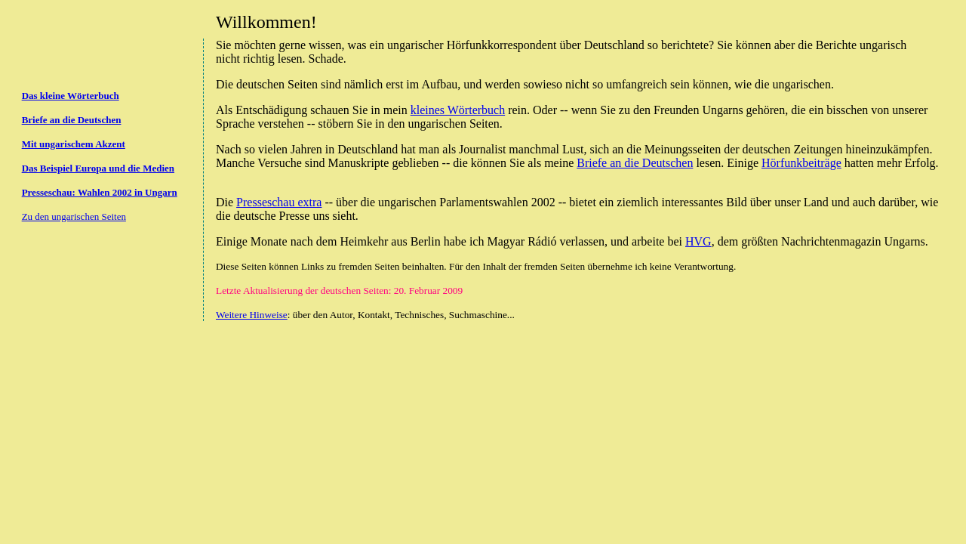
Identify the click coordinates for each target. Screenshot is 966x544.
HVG (698, 241)
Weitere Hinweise (252, 314)
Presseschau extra (278, 202)
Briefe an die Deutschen (635, 162)
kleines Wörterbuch (458, 110)
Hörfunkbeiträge (801, 162)
